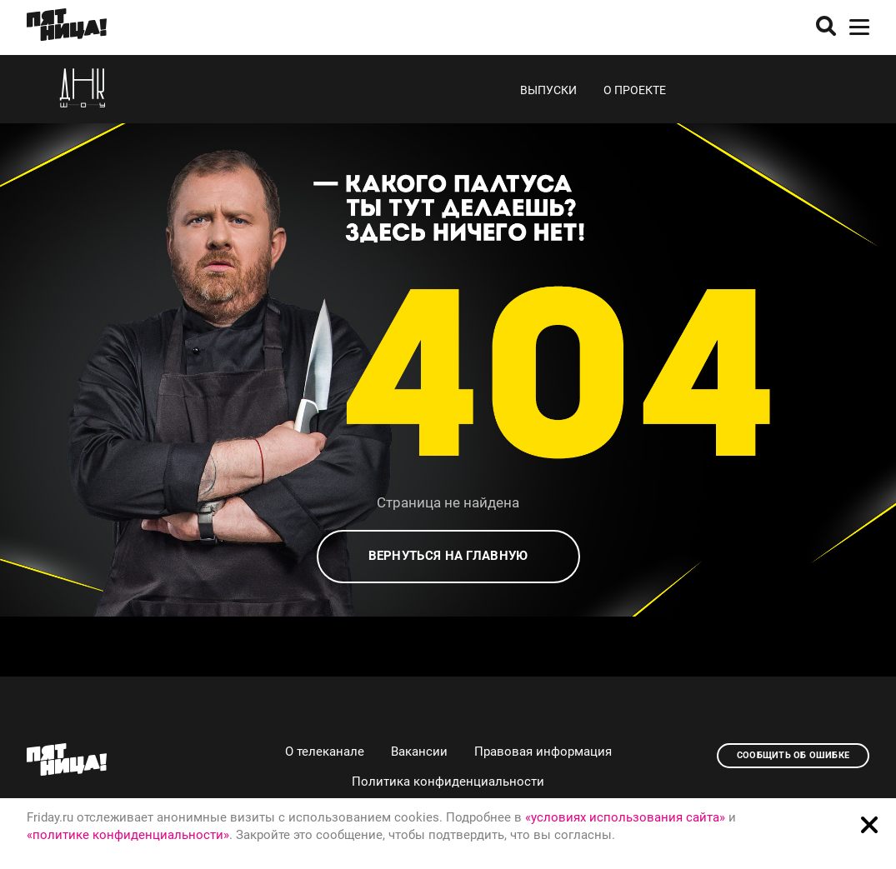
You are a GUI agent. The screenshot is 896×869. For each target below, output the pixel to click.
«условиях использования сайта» (625, 817)
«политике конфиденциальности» (128, 834)
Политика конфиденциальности (448, 781)
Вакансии (419, 751)
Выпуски (548, 90)
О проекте (634, 90)
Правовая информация (543, 751)
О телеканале (324, 751)
